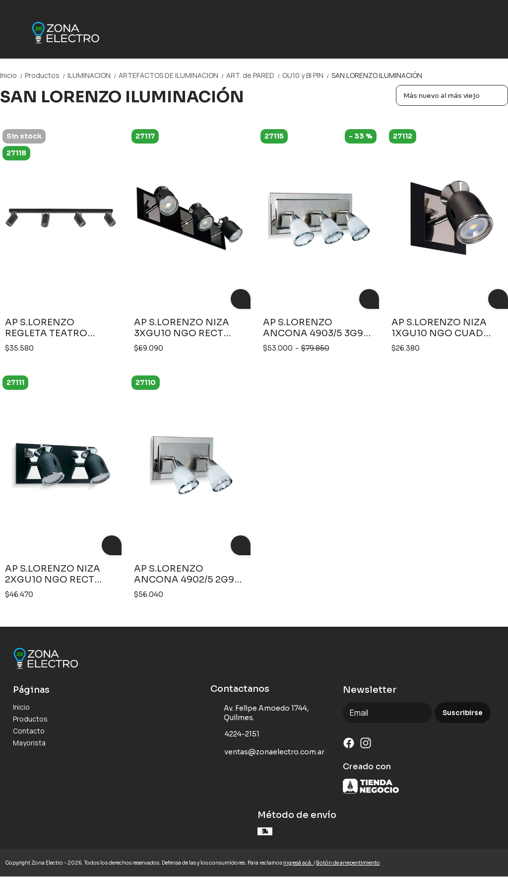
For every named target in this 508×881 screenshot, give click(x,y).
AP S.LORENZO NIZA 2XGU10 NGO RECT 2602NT (52, 574)
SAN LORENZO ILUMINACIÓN (376, 75)
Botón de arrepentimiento (348, 863)
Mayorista (29, 742)
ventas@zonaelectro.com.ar (267, 752)
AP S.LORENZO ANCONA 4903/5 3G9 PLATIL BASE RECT (313, 328)
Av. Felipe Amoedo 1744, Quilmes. (260, 713)
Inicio (12, 75)
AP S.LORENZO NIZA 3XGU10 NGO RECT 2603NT (181, 328)
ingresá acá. (298, 863)
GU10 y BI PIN (306, 75)
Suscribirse (463, 713)
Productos (46, 75)
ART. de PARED (254, 75)
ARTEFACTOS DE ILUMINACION (172, 75)
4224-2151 (234, 734)
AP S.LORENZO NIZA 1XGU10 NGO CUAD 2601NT (439, 328)
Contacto (29, 730)
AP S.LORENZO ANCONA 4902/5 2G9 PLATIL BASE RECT (184, 574)
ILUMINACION (93, 75)
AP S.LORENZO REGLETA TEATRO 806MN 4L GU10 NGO (55, 328)
